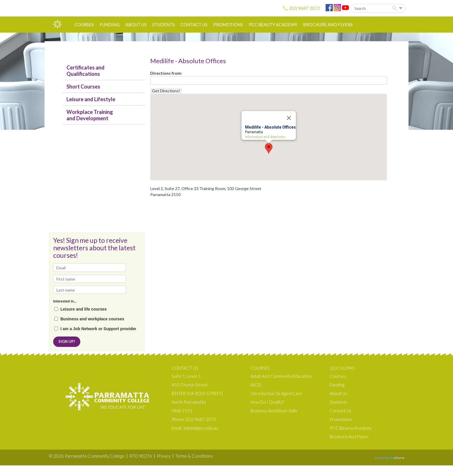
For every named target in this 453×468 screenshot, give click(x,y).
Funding (110, 24)
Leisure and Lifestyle (90, 99)
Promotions (228, 24)
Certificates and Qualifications (85, 70)
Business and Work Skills (273, 413)
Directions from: (166, 73)
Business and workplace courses (92, 319)
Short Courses (83, 86)
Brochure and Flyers (328, 24)
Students (163, 24)
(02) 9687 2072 (304, 8)
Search (395, 8)
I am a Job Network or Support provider (98, 329)
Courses (84, 24)
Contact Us (194, 24)
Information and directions (265, 137)
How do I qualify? (267, 404)
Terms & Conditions (194, 458)
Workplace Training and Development (89, 115)
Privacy (163, 458)
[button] (268, 148)
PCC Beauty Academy (273, 24)
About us (135, 24)
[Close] (289, 118)
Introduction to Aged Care (276, 396)
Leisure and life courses (83, 309)
